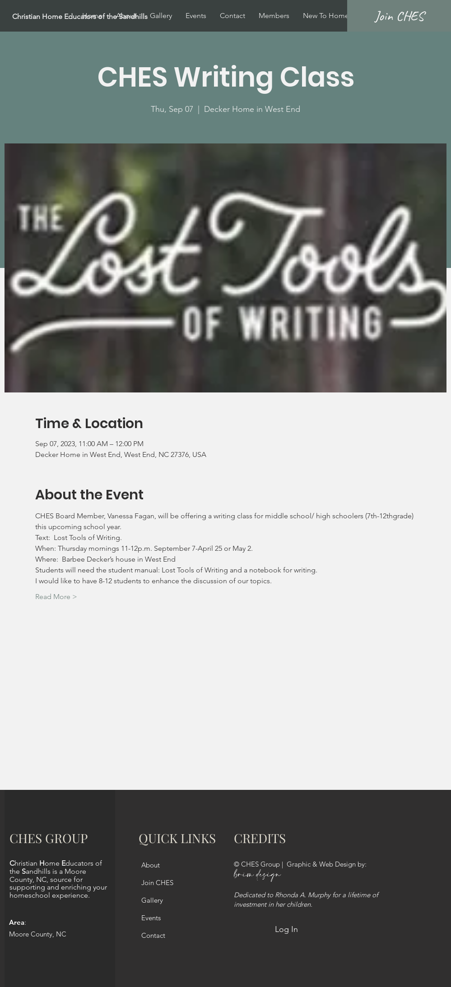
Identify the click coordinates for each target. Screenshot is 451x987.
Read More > (56, 596)
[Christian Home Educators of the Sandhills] (102, 16)
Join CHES (157, 882)
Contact (153, 935)
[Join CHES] (399, 16)
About (150, 865)
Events (151, 917)
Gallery (152, 900)
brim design (257, 875)
